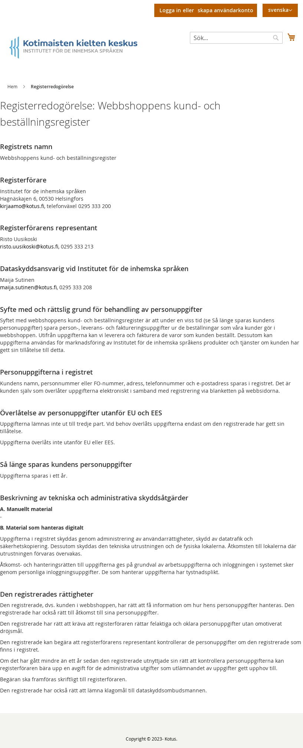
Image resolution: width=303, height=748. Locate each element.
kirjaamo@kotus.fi (22, 206)
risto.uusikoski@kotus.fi (29, 246)
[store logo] (79, 47)
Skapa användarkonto (225, 10)
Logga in (170, 10)
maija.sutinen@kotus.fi (28, 287)
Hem (12, 86)
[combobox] (236, 38)
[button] (280, 10)
